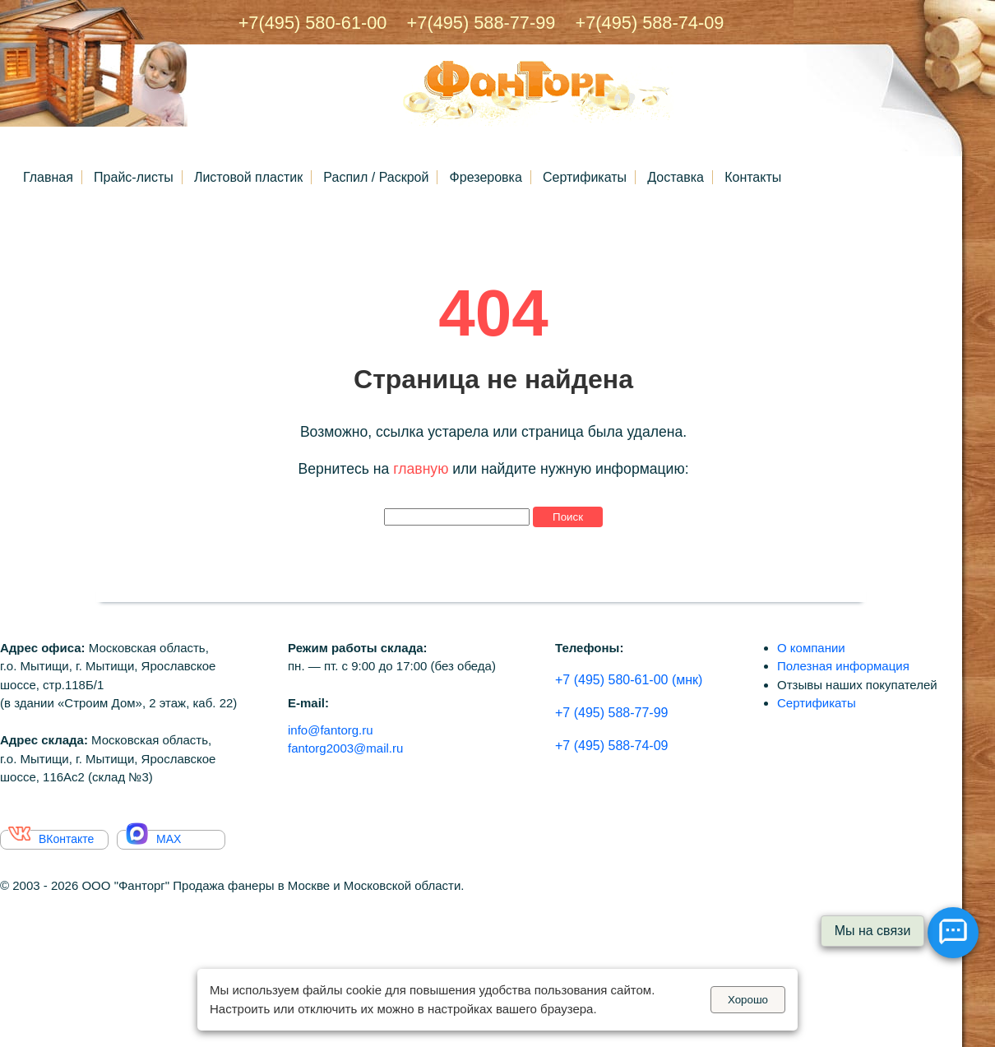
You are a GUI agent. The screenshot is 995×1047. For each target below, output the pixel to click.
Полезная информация (843, 666)
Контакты (752, 177)
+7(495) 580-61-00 (312, 22)
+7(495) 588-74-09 (642, 22)
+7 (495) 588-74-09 (611, 746)
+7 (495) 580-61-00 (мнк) (628, 680)
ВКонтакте (51, 837)
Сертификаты (585, 177)
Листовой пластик (248, 177)
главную (420, 469)
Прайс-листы (134, 177)
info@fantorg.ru (330, 730)
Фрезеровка (486, 177)
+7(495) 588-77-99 (473, 22)
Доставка (675, 177)
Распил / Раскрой (375, 177)
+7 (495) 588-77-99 (611, 713)
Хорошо (748, 1000)
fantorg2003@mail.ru (345, 748)
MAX (153, 837)
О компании (811, 648)
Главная (48, 177)
